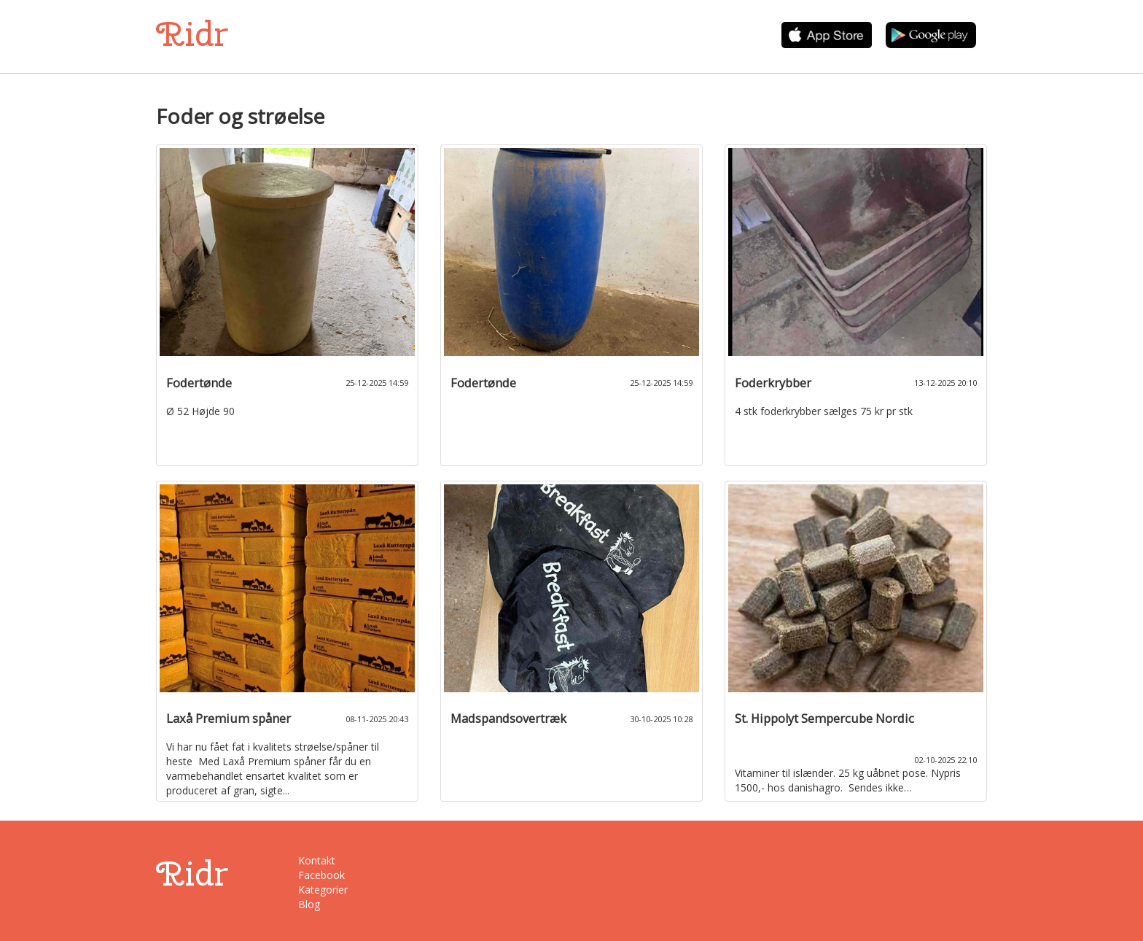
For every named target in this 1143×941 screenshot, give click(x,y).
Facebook (321, 875)
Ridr (192, 34)
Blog (309, 904)
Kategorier (323, 890)
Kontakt (316, 860)
